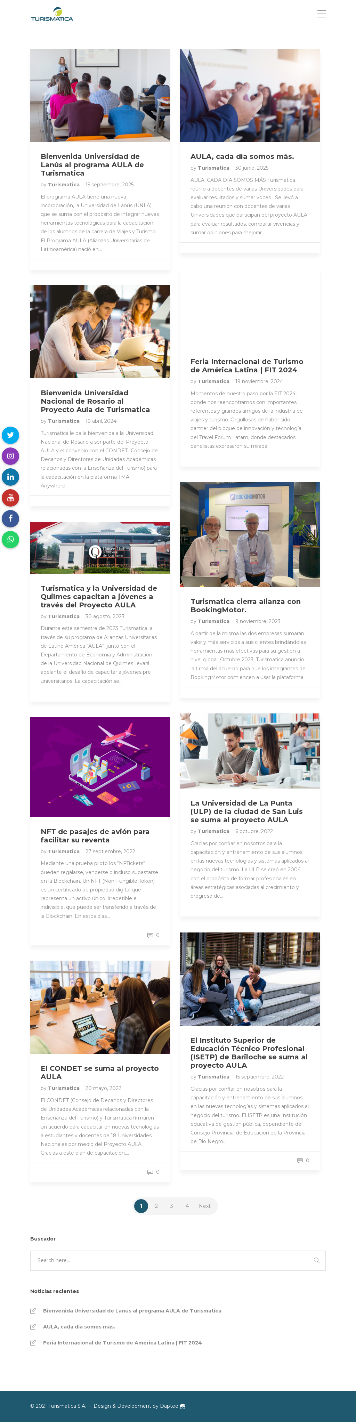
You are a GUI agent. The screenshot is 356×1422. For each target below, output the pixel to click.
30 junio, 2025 (251, 168)
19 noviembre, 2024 (259, 381)
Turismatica (64, 184)
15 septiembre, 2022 (259, 1077)
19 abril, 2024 (101, 421)
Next (205, 1206)
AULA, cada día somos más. (79, 1327)
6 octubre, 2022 (254, 831)
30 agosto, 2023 (105, 616)
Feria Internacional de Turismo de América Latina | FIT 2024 (122, 1343)
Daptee (172, 1406)
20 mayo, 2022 (103, 1088)
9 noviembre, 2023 (258, 621)
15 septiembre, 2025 (110, 184)
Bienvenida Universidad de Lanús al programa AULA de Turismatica (132, 1311)
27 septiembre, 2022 (110, 851)
